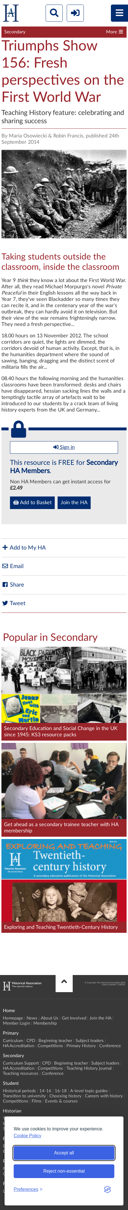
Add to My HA (23, 548)
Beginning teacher (55, 1041)
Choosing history (65, 1096)
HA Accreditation (18, 1046)
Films (37, 1101)
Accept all (64, 1152)
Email (12, 566)
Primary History (81, 1046)
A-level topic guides (89, 1091)
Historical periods (19, 1091)
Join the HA (74, 502)
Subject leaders (90, 1041)
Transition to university (24, 1096)
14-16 (45, 1091)
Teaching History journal (89, 1068)
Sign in (64, 447)
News (32, 1018)
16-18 (61, 1091)
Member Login (16, 1023)
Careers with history (104, 1096)
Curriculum (13, 1041)
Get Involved (74, 1018)
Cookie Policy (27, 1135)
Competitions (50, 1046)
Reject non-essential (64, 1171)
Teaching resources (20, 1073)
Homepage (13, 1018)
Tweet (13, 603)
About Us (49, 1018)
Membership (45, 1023)
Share (12, 585)
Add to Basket (32, 502)
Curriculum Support (21, 1063)
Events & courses (61, 1101)
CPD (31, 1041)
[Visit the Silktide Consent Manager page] (107, 1189)
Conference (110, 1046)
